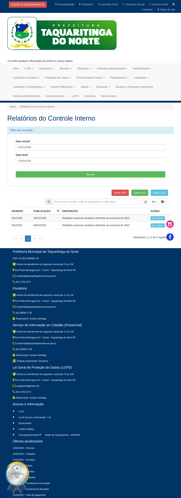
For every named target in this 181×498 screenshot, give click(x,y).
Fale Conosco (109, 96)
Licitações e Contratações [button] (29, 86)
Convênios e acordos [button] (26, 77)
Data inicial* (23, 141)
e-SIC (21, 411)
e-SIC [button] (29, 68)
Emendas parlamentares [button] (112, 68)
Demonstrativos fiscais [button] (91, 77)
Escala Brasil (25, 423)
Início (16, 68)
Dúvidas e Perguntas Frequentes (134, 86)
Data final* (22, 154)
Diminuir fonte (158, 4)
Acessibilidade (64, 4)
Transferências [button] (141, 68)
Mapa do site (166, 9)
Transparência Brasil (29, 435)
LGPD (75, 96)
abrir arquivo (158, 218)
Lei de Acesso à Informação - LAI (35, 417)
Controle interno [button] (56, 96)
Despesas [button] (84, 68)
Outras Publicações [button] (63, 86)
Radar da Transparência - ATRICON (62, 435)
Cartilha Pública (26, 429)
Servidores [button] (46, 68)
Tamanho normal (133, 4)
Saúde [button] (86, 86)
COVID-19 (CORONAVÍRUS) (27, 4)
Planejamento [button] (119, 77)
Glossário (86, 4)
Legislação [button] (141, 77)
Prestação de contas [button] (58, 77)
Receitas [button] (66, 68)
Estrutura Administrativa (26, 96)
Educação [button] (103, 86)
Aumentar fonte (107, 4)
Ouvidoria (89, 96)
